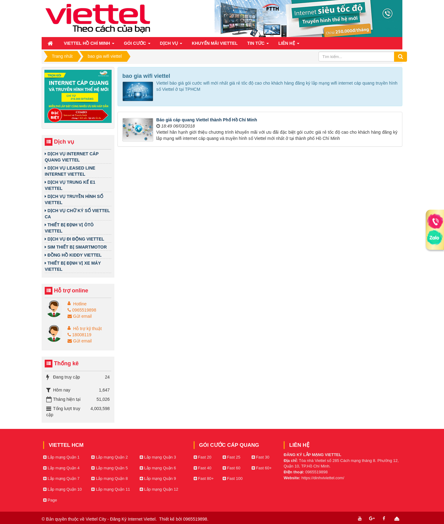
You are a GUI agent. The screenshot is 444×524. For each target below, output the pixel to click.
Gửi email (80, 316)
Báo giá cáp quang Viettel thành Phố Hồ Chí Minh (206, 119)
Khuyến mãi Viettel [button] (215, 43)
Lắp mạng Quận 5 (109, 468)
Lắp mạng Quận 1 (61, 457)
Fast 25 (231, 457)
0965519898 (82, 310)
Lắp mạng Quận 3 (158, 457)
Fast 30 (260, 457)
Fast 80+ (204, 478)
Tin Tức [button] (258, 45)
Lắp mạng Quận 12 (159, 489)
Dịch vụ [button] (171, 45)
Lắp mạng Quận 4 (61, 468)
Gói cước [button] (137, 45)
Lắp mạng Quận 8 (109, 478)
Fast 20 (203, 457)
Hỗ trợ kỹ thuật (87, 328)
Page (50, 500)
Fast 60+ (262, 468)
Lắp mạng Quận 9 (158, 478)
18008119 (79, 334)
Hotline (80, 303)
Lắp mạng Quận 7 (61, 478)
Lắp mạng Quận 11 (110, 489)
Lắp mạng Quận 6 (158, 468)
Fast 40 (203, 468)
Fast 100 (233, 478)
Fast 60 (231, 468)
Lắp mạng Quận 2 (109, 457)
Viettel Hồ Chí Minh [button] (89, 45)
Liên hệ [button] (288, 45)
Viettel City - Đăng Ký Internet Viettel (121, 519)
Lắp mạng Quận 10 (62, 489)
